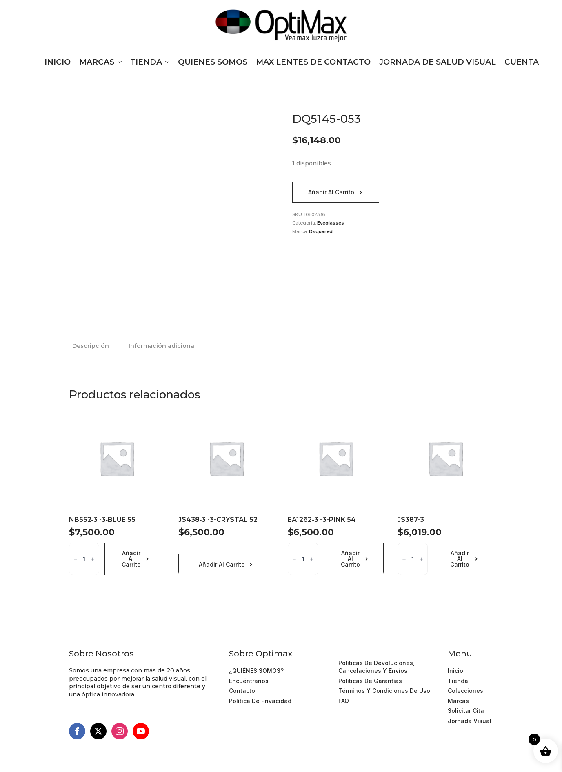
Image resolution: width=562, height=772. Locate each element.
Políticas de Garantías (370, 680)
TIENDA (146, 62)
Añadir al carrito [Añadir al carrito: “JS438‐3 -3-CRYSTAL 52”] (222, 564)
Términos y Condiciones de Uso (384, 652)
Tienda (458, 680)
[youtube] (141, 731)
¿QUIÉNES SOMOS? (256, 670)
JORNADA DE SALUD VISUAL (437, 62)
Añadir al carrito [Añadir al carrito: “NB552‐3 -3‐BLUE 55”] (131, 559)
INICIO (57, 62)
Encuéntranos (249, 680)
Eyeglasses (330, 223)
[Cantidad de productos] (84, 559)
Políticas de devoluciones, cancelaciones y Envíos (376, 666)
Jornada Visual (469, 720)
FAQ (343, 700)
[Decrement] (75, 559)
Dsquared (321, 231)
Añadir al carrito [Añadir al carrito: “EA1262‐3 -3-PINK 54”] (350, 559)
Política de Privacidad (260, 700)
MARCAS (96, 62)
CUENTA (521, 62)
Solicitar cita (466, 710)
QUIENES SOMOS (212, 62)
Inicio (455, 670)
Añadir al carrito (331, 192)
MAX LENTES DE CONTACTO (313, 62)
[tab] (90, 346)
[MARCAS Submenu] (118, 62)
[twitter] (98, 731)
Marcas (458, 700)
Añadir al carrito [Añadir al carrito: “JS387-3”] (459, 559)
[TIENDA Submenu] (165, 62)
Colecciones (465, 690)
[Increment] (92, 559)
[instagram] (119, 731)
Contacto (242, 690)
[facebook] (77, 731)
